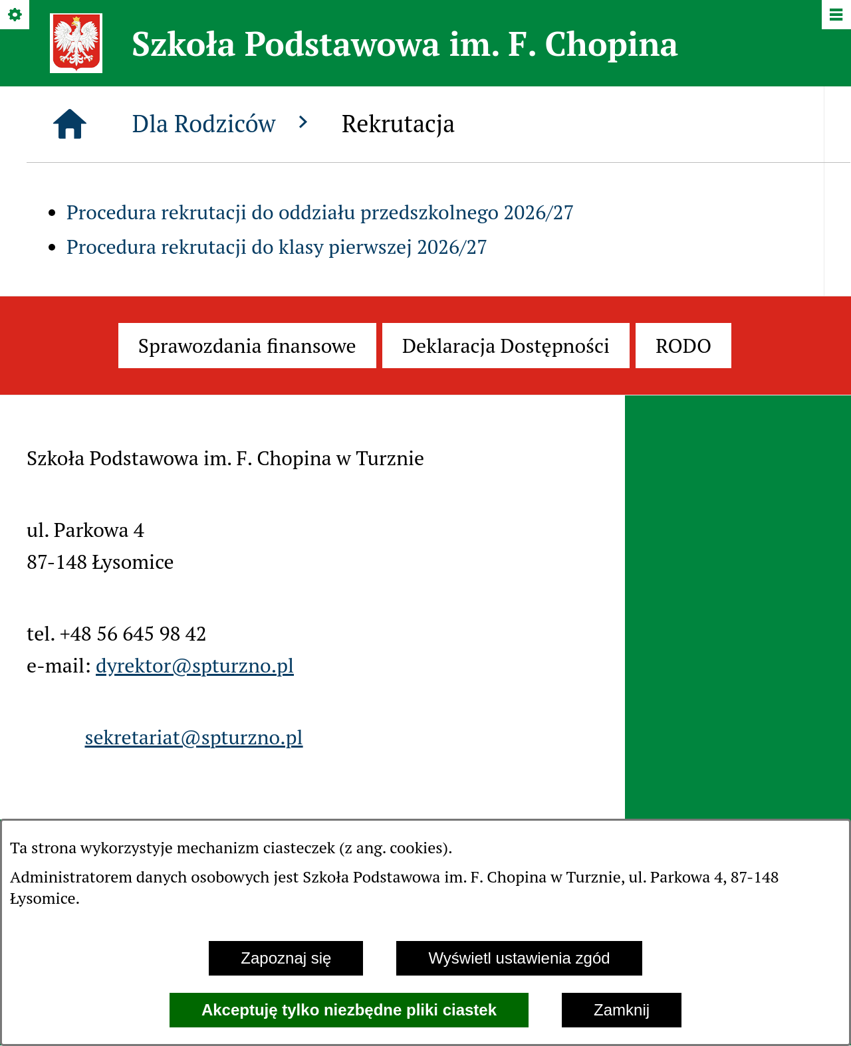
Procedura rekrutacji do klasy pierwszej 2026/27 (276, 246)
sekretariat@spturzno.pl (193, 737)
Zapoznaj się (286, 958)
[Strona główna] (70, 124)
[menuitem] (247, 345)
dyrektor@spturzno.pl (195, 665)
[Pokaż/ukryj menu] (835, 15)
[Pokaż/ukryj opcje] (15, 15)
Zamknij (622, 1010)
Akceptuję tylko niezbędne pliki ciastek (349, 1010)
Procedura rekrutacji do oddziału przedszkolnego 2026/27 (320, 212)
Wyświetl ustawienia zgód (519, 958)
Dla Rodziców (223, 123)
